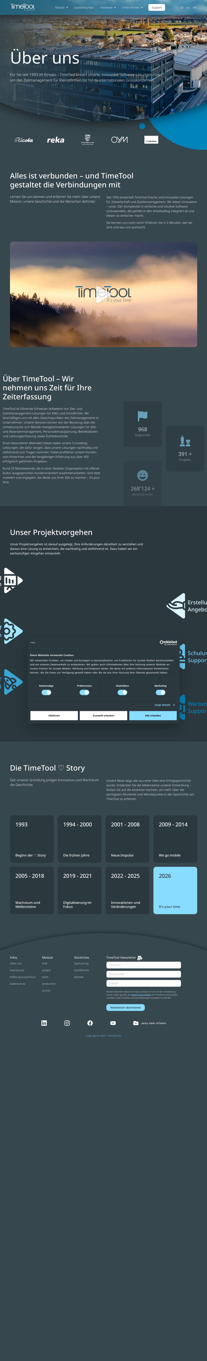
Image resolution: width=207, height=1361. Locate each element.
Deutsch (182, 7)
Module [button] (60, 7)
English (188, 7)
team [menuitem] (45, 977)
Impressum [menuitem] (17, 970)
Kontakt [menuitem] (78, 977)
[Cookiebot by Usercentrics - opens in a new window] (162, 642)
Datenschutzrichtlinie (141, 994)
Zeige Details (163, 704)
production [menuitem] (49, 984)
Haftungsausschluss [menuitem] (23, 977)
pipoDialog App (83, 7)
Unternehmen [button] (131, 7)
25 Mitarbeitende (23, 468)
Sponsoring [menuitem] (81, 963)
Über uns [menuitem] (16, 963)
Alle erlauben (153, 715)
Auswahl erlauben (103, 715)
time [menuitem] (44, 963)
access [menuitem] (46, 990)
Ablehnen (54, 715)
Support (157, 7)
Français (194, 7)
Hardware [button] (106, 7)
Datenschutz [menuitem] (18, 984)
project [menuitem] (46, 970)
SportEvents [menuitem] (81, 970)
